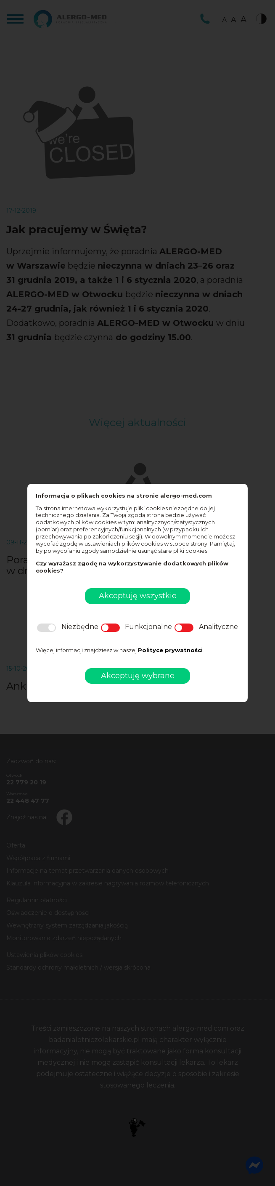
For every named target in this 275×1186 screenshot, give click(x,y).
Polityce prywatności (170, 650)
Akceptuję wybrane (138, 675)
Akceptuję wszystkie (138, 595)
